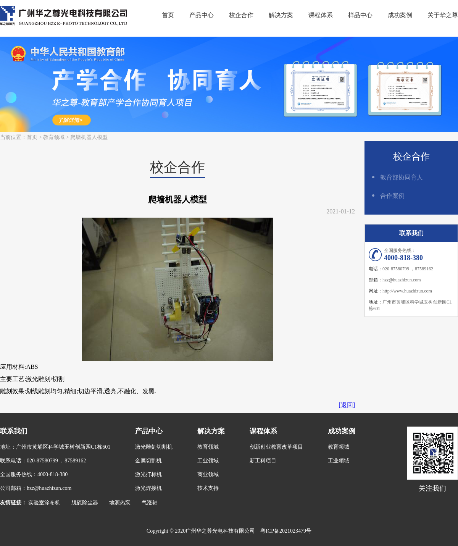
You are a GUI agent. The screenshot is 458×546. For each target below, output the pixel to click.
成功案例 (400, 15)
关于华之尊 (442, 15)
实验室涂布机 (44, 503)
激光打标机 (148, 474)
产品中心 (201, 15)
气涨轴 (150, 503)
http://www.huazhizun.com (407, 291)
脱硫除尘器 (84, 503)
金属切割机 (148, 461)
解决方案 (281, 15)
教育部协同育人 (401, 177)
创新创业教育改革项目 (276, 447)
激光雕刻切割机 (154, 447)
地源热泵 (120, 503)
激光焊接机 (148, 488)
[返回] (347, 405)
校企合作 (241, 15)
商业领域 (208, 474)
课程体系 (320, 15)
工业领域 (208, 461)
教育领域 (54, 137)
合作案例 (392, 195)
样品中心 (360, 15)
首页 (168, 15)
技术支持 (208, 488)
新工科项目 (263, 461)
